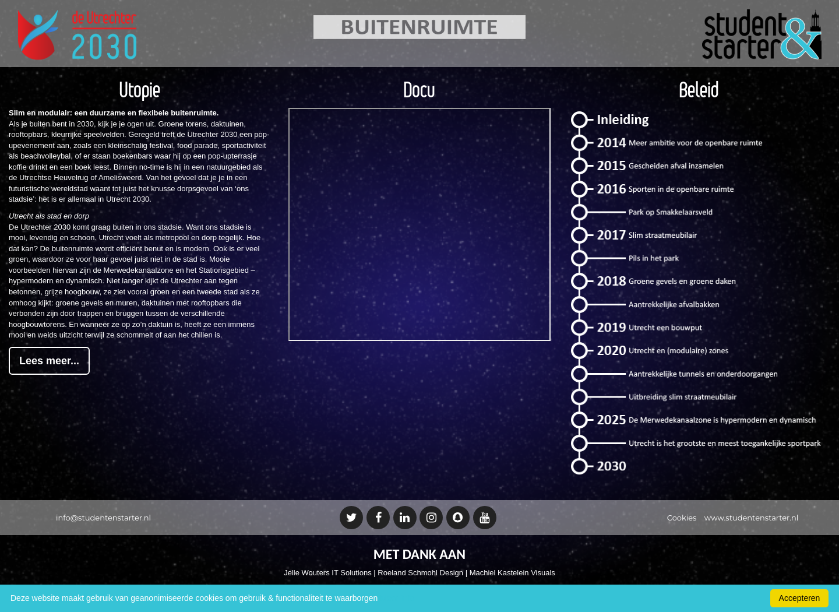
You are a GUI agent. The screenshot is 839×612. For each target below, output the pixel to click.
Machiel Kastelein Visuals (512, 572)
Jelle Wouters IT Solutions (328, 572)
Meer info (397, 598)
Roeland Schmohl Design (420, 572)
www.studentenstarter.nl (751, 517)
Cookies (682, 517)
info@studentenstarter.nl (103, 517)
